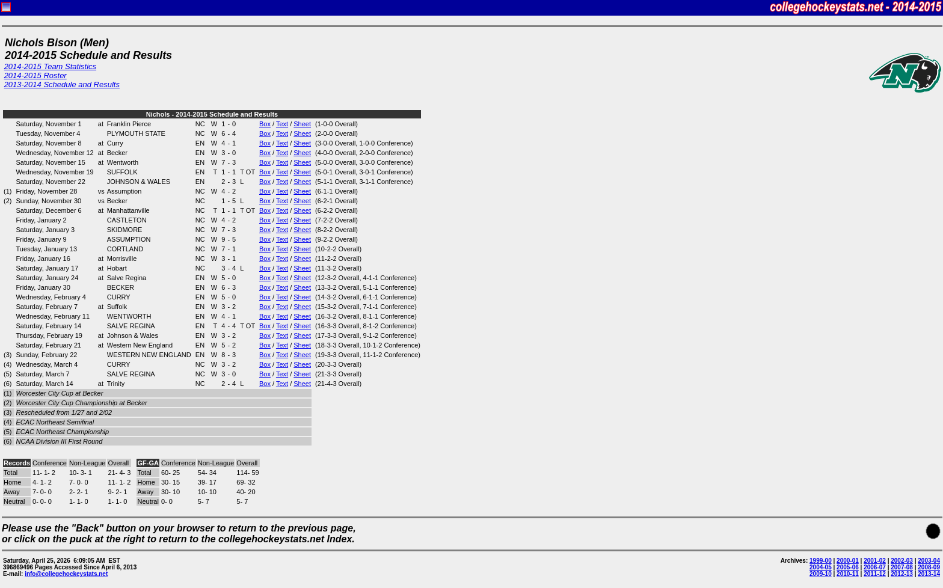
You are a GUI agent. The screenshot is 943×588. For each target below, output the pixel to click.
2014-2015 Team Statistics (50, 66)
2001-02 (875, 560)
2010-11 (848, 574)
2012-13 (902, 574)
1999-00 (820, 560)
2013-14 (929, 574)
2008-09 (929, 567)
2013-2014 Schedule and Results (62, 84)
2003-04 (929, 560)
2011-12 (875, 574)
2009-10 (820, 574)
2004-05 (820, 567)
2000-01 (848, 560)
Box (265, 123)
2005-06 (848, 567)
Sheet (302, 123)
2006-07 (875, 567)
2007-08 (902, 567)
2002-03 (902, 560)
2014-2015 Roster (35, 75)
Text (282, 123)
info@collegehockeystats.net (66, 574)
